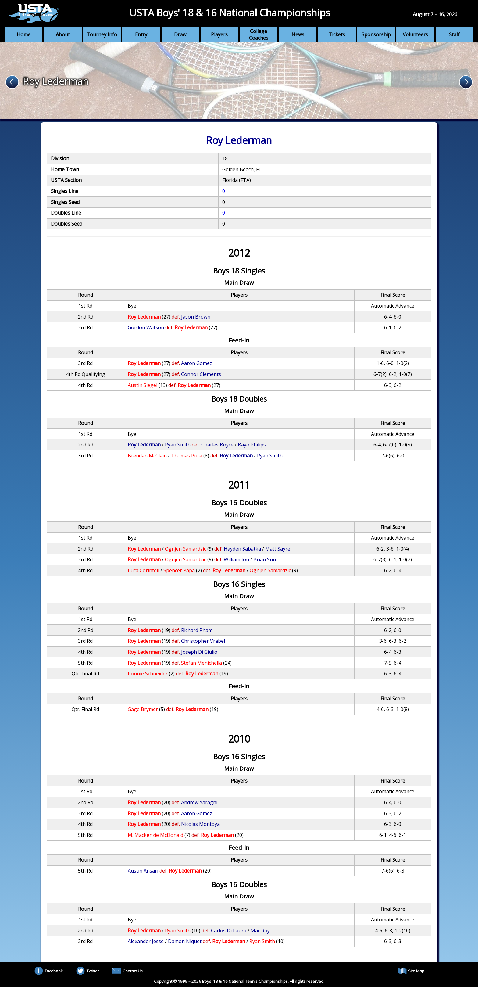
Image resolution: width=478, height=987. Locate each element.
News (297, 34)
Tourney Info (102, 34)
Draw (180, 34)
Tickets (337, 34)
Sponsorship (376, 34)
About (63, 34)
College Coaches (258, 34)
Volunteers (415, 34)
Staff (454, 34)
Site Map (411, 970)
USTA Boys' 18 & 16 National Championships (229, 12)
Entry (141, 34)
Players (219, 34)
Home (23, 34)
